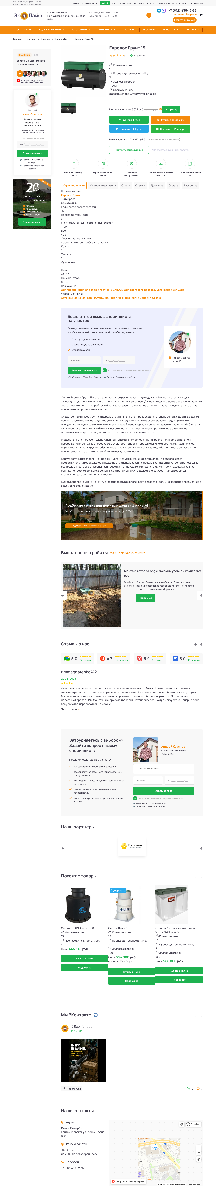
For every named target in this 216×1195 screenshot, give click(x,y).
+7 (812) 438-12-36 (182, 10)
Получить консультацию (129, 149)
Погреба (129, 29)
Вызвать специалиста (84, 370)
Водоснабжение (50, 29)
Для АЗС (118, 290)
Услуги (74, 3)
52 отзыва (85, 660)
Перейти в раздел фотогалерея (128, 552)
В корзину (171, 109)
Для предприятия (72, 290)
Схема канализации (103, 185)
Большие (178, 290)
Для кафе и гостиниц (98, 290)
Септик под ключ (151, 298)
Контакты (197, 3)
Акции (105, 3)
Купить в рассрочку (170, 119)
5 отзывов (157, 660)
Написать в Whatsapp (170, 129)
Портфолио (183, 3)
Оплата (150, 3)
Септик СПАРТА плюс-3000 (78, 928)
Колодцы (169, 29)
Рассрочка (190, 185)
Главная (17, 38)
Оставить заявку (32, 153)
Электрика (105, 29)
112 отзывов (121, 660)
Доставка (138, 3)
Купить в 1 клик (129, 119)
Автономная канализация (78, 298)
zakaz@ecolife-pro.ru (185, 14)
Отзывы (160, 3)
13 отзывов (194, 660)
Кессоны (149, 29)
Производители (121, 3)
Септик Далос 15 (118, 928)
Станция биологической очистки (117, 298)
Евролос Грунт (62, 38)
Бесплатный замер (184, 19)
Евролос (45, 38)
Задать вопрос (163, 790)
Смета (126, 185)
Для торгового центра (139, 290)
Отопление (79, 29)
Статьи (170, 3)
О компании (88, 3)
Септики (22, 29)
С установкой (163, 290)
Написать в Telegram (129, 129)
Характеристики (74, 185)
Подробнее (145, 597)
